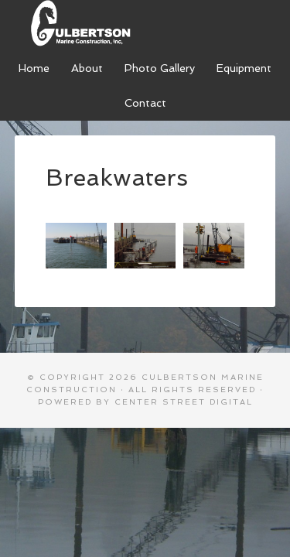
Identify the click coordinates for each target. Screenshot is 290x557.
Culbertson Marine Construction (145, 23)
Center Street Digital (183, 402)
